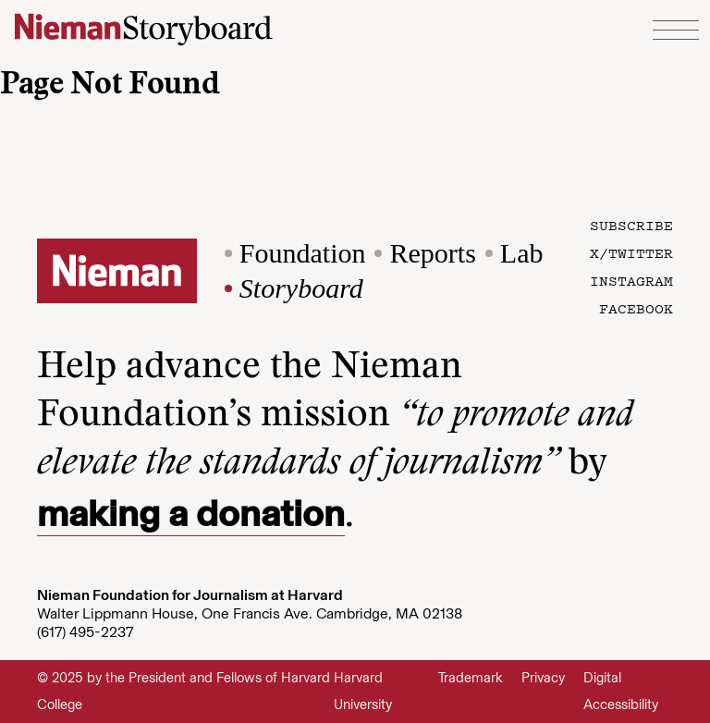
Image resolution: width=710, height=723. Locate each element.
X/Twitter (631, 252)
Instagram (631, 280)
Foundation (302, 253)
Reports (432, 253)
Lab (522, 253)
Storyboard (301, 288)
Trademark (470, 677)
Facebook (636, 308)
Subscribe (631, 224)
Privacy (543, 677)
